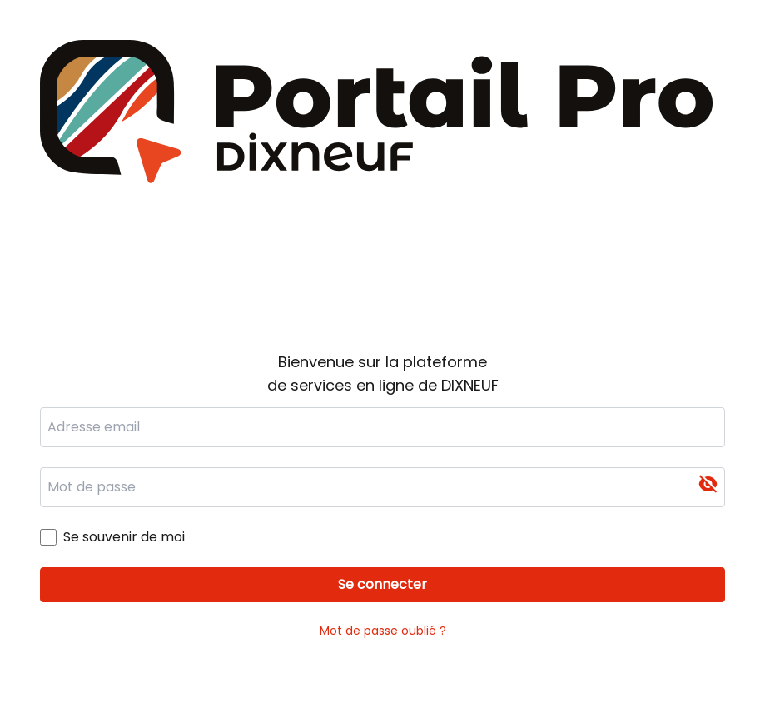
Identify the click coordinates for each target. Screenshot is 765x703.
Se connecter (382, 584)
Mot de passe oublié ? (383, 630)
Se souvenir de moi (124, 536)
